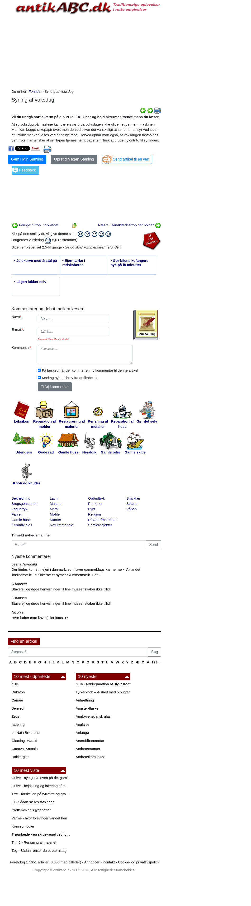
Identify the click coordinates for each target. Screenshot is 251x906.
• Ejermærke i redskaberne (73, 262)
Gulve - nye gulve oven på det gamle (41, 778)
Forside (34, 91)
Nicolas (17, 612)
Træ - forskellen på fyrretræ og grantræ (41, 794)
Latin (54, 498)
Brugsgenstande (25, 504)
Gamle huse (21, 520)
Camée (17, 700)
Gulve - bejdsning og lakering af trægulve (41, 786)
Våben (131, 509)
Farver (17, 514)
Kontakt (109, 862)
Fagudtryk (20, 509)
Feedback (27, 170)
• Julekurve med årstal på (35, 260)
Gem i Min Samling (27, 159)
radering (18, 724)
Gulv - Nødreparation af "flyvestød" (103, 684)
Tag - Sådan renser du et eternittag (39, 850)
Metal (54, 509)
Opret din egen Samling (74, 159)
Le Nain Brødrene (26, 733)
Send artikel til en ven (131, 159)
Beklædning (21, 498)
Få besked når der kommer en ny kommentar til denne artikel (90, 370)
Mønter (55, 520)
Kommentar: (22, 348)
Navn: (17, 317)
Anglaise (83, 724)
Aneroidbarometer (90, 741)
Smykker (133, 498)
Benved (18, 708)
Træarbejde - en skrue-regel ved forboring (41, 834)
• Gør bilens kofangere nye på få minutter (129, 262)
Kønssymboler (23, 826)
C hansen (19, 584)
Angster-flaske (87, 708)
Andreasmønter (88, 749)
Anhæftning (85, 700)
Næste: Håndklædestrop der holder (129, 225)
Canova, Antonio (25, 749)
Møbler (55, 514)
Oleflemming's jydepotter (31, 810)
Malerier (56, 504)
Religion (94, 514)
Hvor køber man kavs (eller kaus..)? (40, 618)
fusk (15, 684)
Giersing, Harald (24, 741)
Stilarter (132, 504)
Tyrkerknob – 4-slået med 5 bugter (103, 692)
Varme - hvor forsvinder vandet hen (39, 818)
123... (156, 662)
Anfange (82, 733)
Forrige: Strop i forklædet (35, 225)
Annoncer (91, 862)
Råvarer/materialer (103, 520)
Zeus (15, 716)
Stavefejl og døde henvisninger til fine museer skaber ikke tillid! (61, 589)
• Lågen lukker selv (30, 282)
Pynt (91, 509)
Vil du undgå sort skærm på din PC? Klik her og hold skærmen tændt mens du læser (85, 117)
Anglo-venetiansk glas (93, 716)
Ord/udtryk (96, 498)
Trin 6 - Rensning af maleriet (34, 842)
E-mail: (18, 329)
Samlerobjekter (100, 525)
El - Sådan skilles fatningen (33, 802)
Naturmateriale (61, 525)
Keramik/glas (22, 525)
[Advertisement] (86, 51)
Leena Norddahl (24, 564)
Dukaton (18, 692)
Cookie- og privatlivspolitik (138, 862)
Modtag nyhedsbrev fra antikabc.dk (69, 378)
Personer (95, 504)
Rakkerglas (20, 757)
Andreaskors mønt (90, 757)
